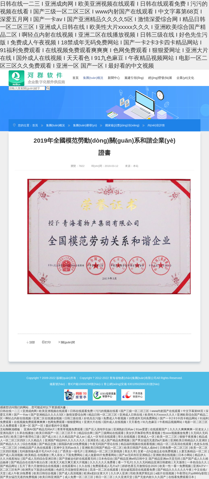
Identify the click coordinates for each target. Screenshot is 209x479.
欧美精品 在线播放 (37, 455)
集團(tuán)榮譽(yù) (85, 125)
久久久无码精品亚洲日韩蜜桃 (153, 462)
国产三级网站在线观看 (110, 433)
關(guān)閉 (66, 342)
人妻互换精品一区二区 (193, 451)
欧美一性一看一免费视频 (175, 466)
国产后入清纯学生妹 (98, 429)
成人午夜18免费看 (20, 473)
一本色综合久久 (197, 462)
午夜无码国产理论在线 (104, 444)
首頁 (75, 77)
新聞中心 (114, 77)
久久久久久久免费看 (103, 462)
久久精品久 (35, 440)
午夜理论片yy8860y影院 (192, 473)
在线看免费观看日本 (181, 477)
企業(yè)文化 (185, 77)
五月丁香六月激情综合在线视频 (39, 466)
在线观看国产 (159, 429)
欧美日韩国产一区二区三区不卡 (56, 433)
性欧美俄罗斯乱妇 (142, 473)
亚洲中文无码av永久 (66, 447)
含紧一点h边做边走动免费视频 (157, 451)
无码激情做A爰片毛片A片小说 (38, 451)
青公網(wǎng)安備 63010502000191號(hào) (131, 384)
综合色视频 (29, 444)
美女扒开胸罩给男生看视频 (143, 433)
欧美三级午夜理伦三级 (25, 436)
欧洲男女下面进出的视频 (38, 469)
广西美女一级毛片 (72, 451)
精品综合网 (85, 433)
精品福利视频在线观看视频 (138, 444)
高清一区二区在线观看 (104, 469)
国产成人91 (49, 436)
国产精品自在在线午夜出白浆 (30, 462)
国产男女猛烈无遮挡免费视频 (19, 477)
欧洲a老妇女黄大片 (96, 473)
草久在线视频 (127, 436)
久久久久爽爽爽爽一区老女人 (189, 429)
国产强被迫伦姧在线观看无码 (78, 458)
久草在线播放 (25, 433)
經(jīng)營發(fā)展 (160, 77)
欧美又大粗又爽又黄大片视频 (69, 462)
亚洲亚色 (93, 440)
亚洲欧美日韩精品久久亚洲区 (189, 440)
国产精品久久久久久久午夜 (174, 469)
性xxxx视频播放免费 (176, 433)
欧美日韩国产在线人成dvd (141, 447)
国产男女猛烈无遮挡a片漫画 (150, 440)
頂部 (30, 342)
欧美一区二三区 (167, 436)
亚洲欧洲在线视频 (165, 455)
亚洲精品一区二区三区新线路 (104, 451)
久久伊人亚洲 (120, 473)
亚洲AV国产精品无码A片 (40, 429)
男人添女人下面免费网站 (67, 455)
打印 (46, 342)
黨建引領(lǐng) (134, 77)
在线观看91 (69, 466)
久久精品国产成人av (72, 436)
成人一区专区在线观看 (102, 436)
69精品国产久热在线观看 (35, 447)
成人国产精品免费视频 (115, 440)
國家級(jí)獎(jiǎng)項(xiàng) (122, 125)
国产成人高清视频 (12, 455)
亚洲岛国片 (7, 433)
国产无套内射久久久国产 (151, 477)
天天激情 (179, 462)
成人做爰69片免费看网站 (101, 455)
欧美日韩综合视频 (45, 473)
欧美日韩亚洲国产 (51, 477)
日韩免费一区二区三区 (174, 447)
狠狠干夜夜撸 (188, 436)
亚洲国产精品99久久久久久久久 (65, 440)
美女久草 (130, 451)
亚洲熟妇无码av (123, 429)
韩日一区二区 (104, 477)
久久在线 (85, 466)
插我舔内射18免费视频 (73, 444)
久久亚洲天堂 (124, 477)
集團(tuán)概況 (93, 77)
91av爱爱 (142, 429)
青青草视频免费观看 (70, 429)
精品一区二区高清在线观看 (174, 444)
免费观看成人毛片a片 (106, 466)
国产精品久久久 (10, 444)
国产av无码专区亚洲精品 (135, 455)
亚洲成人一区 (147, 436)
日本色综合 (105, 458)
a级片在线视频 (165, 473)
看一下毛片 (125, 462)
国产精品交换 (48, 444)
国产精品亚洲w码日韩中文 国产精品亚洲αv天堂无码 (147, 458)
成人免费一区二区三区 (79, 477)
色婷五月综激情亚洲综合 (72, 469)
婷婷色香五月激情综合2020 (140, 466)
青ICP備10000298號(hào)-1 (85, 384)
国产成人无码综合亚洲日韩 (39, 458)
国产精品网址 (9, 466)
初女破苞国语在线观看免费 (138, 469)
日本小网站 (185, 455)
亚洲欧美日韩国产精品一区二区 (102, 447)
